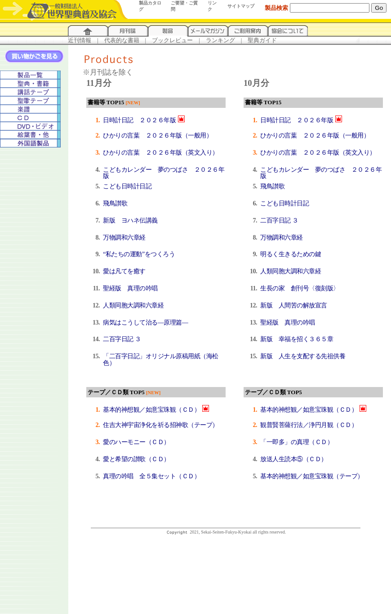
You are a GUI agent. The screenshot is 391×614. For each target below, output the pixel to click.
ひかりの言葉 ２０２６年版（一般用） (157, 135)
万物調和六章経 (124, 237)
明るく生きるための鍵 (290, 254)
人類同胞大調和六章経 (133, 305)
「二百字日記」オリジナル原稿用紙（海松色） (160, 359)
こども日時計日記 (127, 186)
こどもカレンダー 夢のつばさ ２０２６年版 (163, 173)
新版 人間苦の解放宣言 (293, 305)
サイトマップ (240, 6)
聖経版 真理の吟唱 (130, 288)
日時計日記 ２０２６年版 (139, 120)
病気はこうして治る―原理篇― (145, 322)
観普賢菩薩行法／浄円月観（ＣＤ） (308, 425)
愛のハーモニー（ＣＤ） (136, 442)
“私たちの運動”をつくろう (139, 254)
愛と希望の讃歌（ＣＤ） (136, 459)
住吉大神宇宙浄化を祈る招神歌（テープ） (160, 425)
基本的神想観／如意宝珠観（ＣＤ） (151, 409)
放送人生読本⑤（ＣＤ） (293, 459)
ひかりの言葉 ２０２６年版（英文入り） (160, 152)
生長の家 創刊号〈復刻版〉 (299, 288)
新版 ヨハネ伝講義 (130, 220)
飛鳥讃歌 (115, 203)
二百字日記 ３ (122, 339)
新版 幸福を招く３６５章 (296, 339)
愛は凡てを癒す (124, 271)
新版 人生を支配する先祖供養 (302, 356)
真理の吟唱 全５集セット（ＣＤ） (151, 476)
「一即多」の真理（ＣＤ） (296, 442)
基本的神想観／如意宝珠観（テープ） (312, 476)
